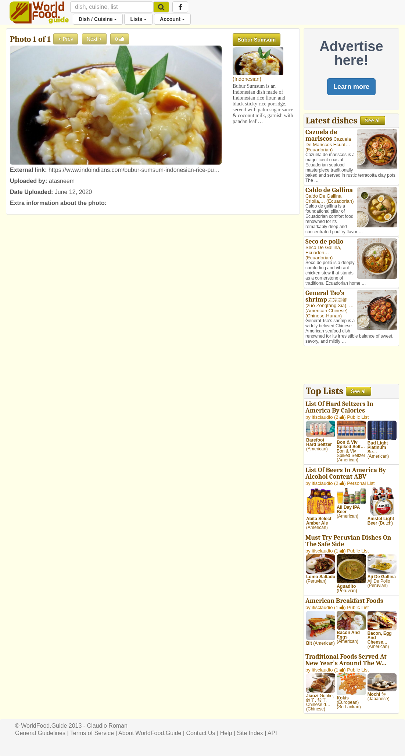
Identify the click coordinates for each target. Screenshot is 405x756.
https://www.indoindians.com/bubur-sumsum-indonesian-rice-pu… (134, 170)
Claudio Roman (107, 726)
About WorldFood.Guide (149, 733)
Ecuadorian (319, 149)
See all (373, 120)
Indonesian (247, 79)
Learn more (351, 86)
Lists (138, 19)
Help (226, 733)
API (272, 733)
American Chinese (326, 310)
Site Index (250, 733)
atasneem (62, 181)
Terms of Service (92, 733)
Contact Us (200, 733)
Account (172, 19)
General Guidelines (40, 733)
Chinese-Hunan (323, 315)
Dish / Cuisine (98, 19)
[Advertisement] (351, 366)
